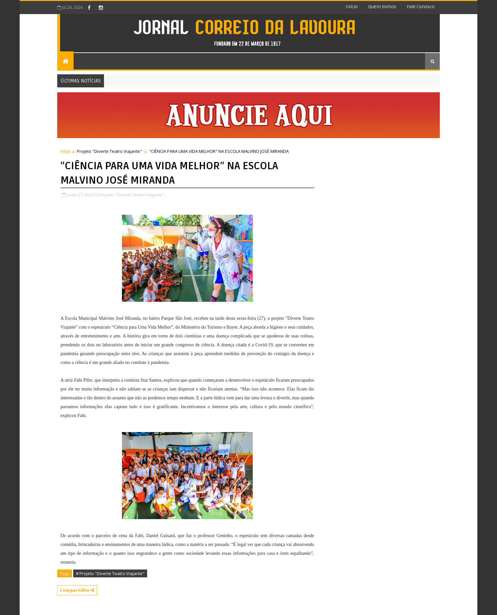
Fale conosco (421, 6)
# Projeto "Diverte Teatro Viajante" (110, 573)
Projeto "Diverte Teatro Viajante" (109, 151)
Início (352, 6)
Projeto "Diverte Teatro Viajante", (132, 195)
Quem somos (382, 6)
